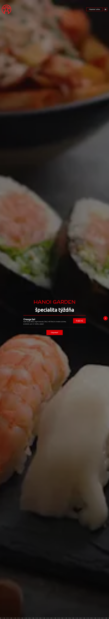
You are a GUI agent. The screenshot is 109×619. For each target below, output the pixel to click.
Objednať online (94, 9)
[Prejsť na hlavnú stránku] (6, 9)
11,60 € (79, 324)
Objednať (54, 336)
